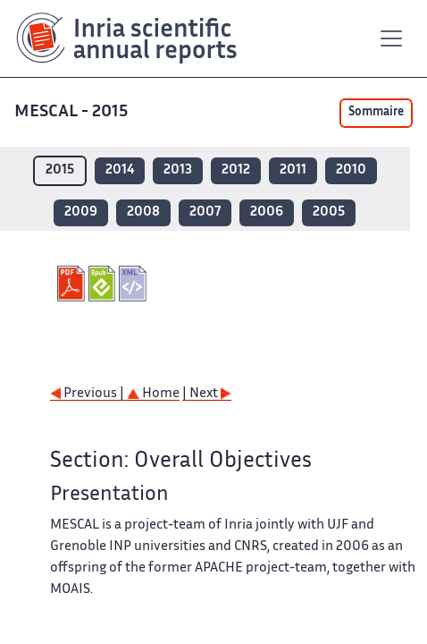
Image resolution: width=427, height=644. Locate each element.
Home (153, 394)
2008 (143, 212)
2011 (293, 170)
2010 (351, 170)
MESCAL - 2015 (72, 112)
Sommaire (376, 112)
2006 (266, 212)
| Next (206, 394)
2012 (236, 170)
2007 (205, 212)
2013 (177, 170)
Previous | (88, 394)
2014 (119, 170)
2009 (80, 212)
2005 (329, 212)
